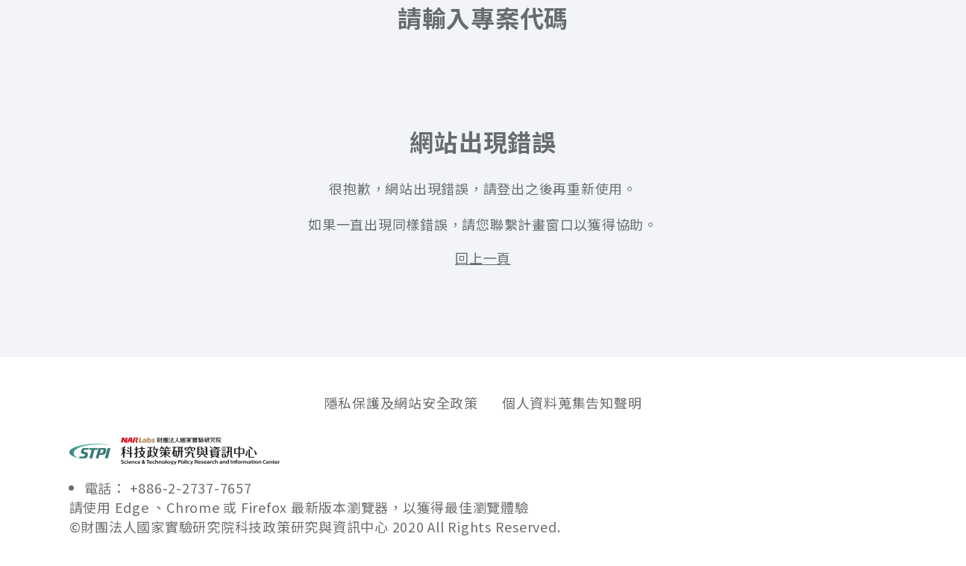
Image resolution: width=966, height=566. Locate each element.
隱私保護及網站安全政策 (401, 402)
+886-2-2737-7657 (191, 487)
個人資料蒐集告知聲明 (572, 402)
